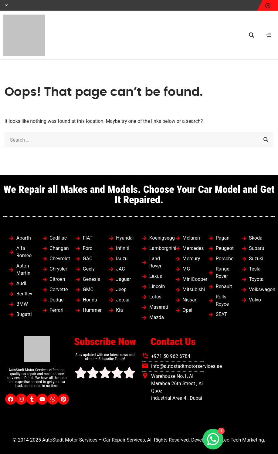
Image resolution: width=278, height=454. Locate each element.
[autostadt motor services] (241, 381)
